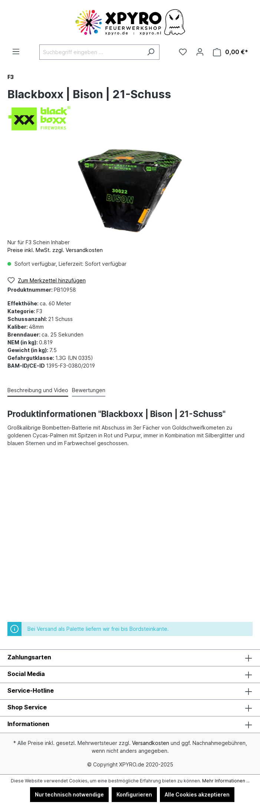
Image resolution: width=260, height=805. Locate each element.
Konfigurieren (134, 794)
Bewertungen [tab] (88, 390)
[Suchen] (150, 52)
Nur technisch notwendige (69, 794)
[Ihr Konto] (199, 52)
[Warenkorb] (230, 52)
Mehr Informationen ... (226, 781)
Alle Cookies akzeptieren (197, 794)
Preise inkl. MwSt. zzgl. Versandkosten (55, 250)
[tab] (37, 390)
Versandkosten (150, 743)
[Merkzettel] (182, 52)
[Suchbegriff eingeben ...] (90, 52)
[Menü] (15, 51)
